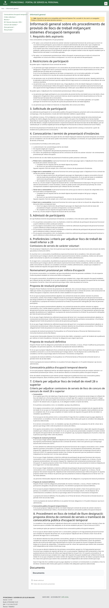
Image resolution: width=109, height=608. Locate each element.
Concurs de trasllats (10, 25)
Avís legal (65, 597)
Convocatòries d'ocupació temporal (15, 14)
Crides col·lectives (9, 17)
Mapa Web (45, 597)
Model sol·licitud (39, 580)
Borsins (6, 20)
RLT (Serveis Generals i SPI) (12, 22)
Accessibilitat (56, 597)
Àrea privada (8, 30)
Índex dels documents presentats (44, 584)
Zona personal (8, 27)
